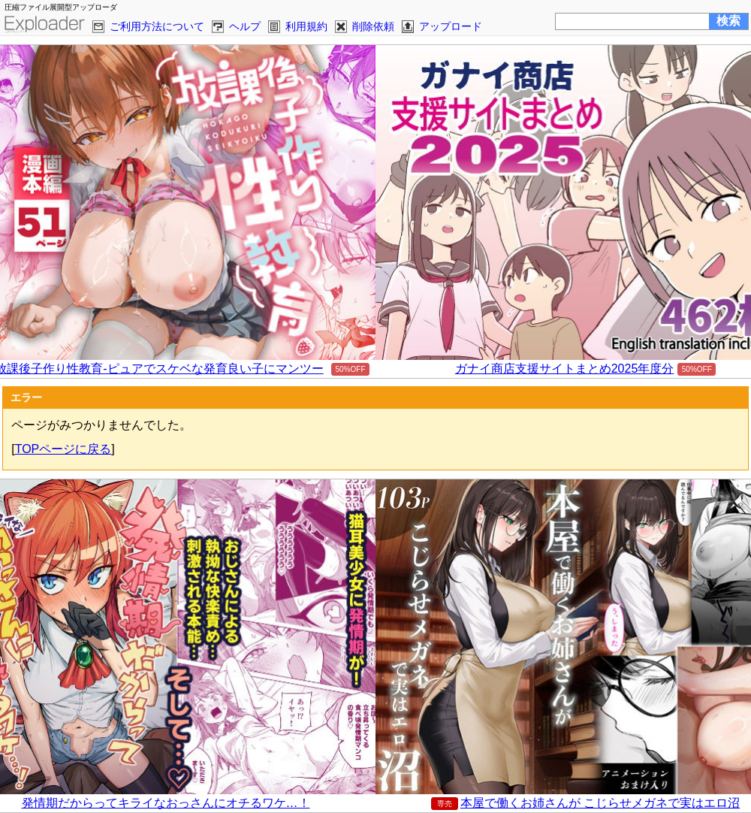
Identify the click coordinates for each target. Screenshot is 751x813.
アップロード (450, 26)
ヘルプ (245, 26)
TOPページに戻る (63, 449)
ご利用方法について (157, 26)
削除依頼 (373, 26)
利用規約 (306, 26)
